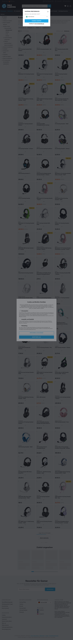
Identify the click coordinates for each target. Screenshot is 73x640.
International (30, 16)
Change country (36, 20)
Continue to (36, 23)
